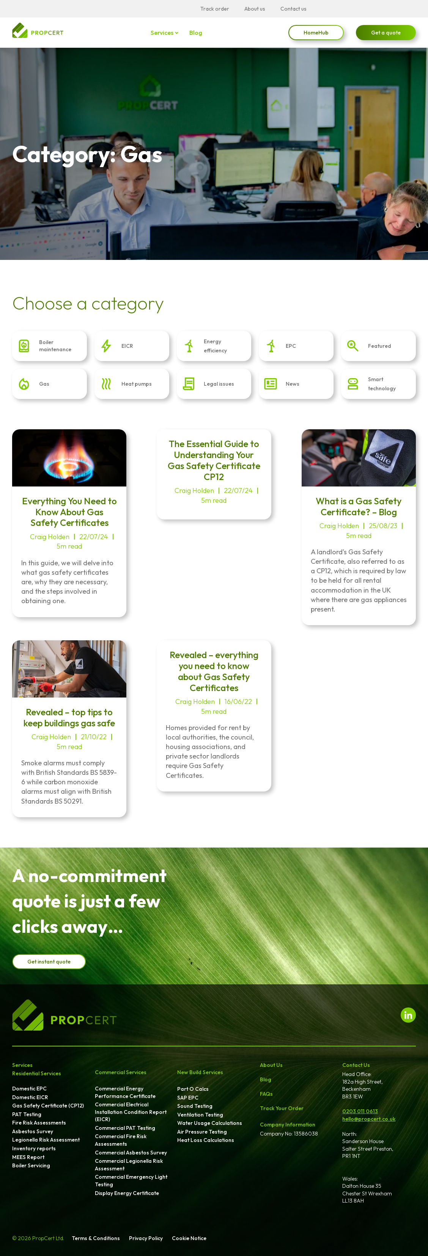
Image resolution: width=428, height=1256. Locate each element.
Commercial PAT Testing (125, 1128)
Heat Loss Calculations (205, 1140)
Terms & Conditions (96, 1238)
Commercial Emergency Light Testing (131, 1180)
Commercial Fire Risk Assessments (120, 1140)
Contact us (293, 8)
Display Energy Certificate (127, 1193)
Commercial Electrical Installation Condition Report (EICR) (131, 1112)
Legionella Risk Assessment (46, 1139)
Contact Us (356, 1065)
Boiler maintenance (55, 346)
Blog (195, 32)
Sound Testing (194, 1106)
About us (254, 8)
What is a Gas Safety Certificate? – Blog (358, 506)
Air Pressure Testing (202, 1131)
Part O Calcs (193, 1089)
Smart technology (382, 383)
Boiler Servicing (31, 1165)
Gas (44, 383)
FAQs (266, 1093)
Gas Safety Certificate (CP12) (48, 1105)
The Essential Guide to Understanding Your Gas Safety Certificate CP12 (214, 460)
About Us (271, 1065)
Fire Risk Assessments (39, 1122)
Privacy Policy (146, 1238)
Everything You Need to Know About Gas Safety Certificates (69, 512)
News (292, 383)
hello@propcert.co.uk (368, 1118)
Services (162, 32)
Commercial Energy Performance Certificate (125, 1092)
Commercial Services (120, 1072)
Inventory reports (34, 1148)
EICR (127, 346)
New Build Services (200, 1072)
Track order (214, 8)
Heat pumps (136, 383)
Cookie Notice (189, 1238)
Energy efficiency (215, 346)
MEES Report (28, 1157)
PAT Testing (26, 1114)
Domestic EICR (30, 1097)
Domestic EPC (29, 1088)
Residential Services (36, 1073)
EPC (291, 346)
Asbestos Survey (32, 1131)
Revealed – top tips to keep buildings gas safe (69, 717)
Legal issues (219, 383)
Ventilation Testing (200, 1114)
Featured (379, 346)
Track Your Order (282, 1108)
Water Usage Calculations (209, 1123)
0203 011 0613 (360, 1111)
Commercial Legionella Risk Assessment (129, 1164)
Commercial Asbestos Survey (131, 1152)
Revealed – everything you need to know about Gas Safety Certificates (214, 671)
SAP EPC (187, 1097)
